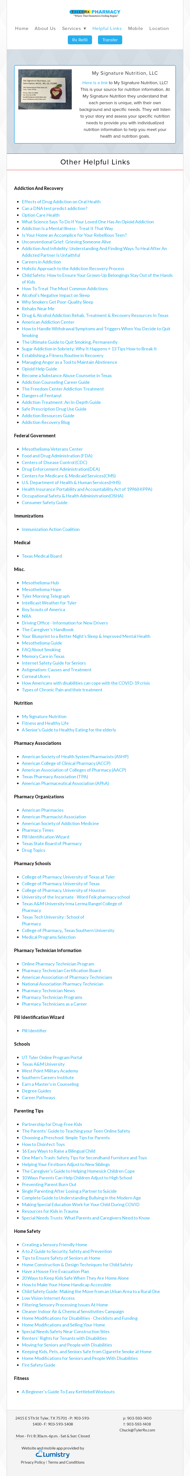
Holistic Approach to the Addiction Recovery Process (73, 268)
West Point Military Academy (50, 1070)
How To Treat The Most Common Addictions (65, 288)
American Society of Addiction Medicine (60, 823)
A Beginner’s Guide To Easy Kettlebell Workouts (68, 1391)
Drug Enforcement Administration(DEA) (61, 469)
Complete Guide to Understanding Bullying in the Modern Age (81, 1197)
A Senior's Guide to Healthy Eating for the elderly (69, 729)
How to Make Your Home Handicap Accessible (66, 1284)
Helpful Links (107, 28)
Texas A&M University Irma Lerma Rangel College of (72, 903)
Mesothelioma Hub (40, 582)
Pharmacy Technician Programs (52, 997)
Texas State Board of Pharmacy (52, 843)
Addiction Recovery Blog (46, 422)
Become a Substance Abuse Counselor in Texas (67, 375)
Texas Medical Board (42, 556)
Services (74, 28)
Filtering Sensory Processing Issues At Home (65, 1304)
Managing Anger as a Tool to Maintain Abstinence (69, 362)
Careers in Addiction (41, 261)
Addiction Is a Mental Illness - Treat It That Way (67, 228)
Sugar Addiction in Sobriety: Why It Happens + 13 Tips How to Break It (89, 348)
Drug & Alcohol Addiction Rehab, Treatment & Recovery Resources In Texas (95, 315)
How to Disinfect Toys (43, 1144)
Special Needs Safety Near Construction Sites (66, 1331)
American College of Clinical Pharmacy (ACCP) (66, 763)
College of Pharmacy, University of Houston (64, 890)
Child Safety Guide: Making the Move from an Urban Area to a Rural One (91, 1291)
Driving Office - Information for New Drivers (65, 622)
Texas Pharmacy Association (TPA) (55, 776)
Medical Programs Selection (49, 937)
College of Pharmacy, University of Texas (61, 883)
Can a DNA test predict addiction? (54, 208)
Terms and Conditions (66, 1462)
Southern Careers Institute (48, 1077)
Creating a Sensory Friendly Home (54, 1244)
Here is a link (95, 82)
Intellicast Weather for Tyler (49, 602)
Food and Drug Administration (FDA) (57, 455)
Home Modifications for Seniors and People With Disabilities (80, 1358)
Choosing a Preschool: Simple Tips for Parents (66, 1137)
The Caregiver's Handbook (48, 629)
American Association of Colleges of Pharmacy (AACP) (74, 770)
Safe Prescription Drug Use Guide (54, 409)
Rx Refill (80, 40)
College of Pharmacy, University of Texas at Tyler (68, 877)
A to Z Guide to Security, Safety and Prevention (67, 1251)
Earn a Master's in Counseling (50, 1084)
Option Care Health (41, 215)
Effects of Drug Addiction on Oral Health (61, 201)
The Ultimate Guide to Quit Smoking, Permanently (70, 342)
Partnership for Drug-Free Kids (52, 1124)
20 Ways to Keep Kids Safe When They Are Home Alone (75, 1278)
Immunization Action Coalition (51, 529)
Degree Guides (36, 1090)
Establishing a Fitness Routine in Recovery (62, 355)
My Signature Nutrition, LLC (125, 73)
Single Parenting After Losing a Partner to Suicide (69, 1191)
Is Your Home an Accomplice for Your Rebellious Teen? (74, 235)
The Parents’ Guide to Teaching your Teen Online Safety (76, 1131)
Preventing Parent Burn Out (49, 1184)
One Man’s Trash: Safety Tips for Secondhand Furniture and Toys (84, 1157)
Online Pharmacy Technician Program (58, 963)
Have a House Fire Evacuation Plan (55, 1271)
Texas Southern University (89, 930)
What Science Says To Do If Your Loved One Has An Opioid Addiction (88, 221)
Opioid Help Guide (39, 368)
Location (159, 28)
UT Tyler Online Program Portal (52, 1057)
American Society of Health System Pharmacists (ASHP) (75, 756)
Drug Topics (33, 850)
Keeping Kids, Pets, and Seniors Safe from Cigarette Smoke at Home (87, 1351)
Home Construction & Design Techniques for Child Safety (77, 1264)
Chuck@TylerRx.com (137, 1429)
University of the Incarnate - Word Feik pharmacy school (76, 897)
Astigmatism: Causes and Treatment (57, 669)
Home (22, 28)
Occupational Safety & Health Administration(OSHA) (72, 495)
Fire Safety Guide (38, 1365)
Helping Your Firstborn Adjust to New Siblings (66, 1164)
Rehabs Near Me (38, 308)
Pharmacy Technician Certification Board (61, 970)
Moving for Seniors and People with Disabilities (67, 1344)
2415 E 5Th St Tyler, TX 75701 (41, 1418)
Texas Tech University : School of (53, 917)
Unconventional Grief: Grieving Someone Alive (66, 241)
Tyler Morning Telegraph (46, 596)
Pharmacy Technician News (48, 990)
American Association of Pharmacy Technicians (67, 977)
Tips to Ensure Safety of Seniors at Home (61, 1258)
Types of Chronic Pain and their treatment (62, 689)
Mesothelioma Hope (41, 589)
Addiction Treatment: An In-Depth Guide (61, 402)
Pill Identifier (34, 1030)
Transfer (110, 40)
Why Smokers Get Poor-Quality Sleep (57, 302)
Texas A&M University (43, 1064)
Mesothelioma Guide (42, 643)
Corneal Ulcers (36, 676)
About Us (45, 28)
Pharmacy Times (38, 830)
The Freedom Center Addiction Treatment (63, 388)
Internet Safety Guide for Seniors (54, 663)
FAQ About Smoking (41, 649)
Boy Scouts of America (43, 609)
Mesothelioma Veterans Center (52, 449)
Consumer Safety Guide (45, 502)
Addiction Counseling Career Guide (56, 382)
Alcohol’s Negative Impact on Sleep (56, 295)
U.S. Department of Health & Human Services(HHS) (71, 482)
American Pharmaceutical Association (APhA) (65, 783)
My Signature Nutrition (44, 716)
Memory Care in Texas (43, 656)
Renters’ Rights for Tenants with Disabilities (64, 1338)
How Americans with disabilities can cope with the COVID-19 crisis (86, 683)
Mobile (135, 28)
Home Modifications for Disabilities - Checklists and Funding (80, 1318)
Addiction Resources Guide (48, 415)
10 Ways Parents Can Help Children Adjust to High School (77, 1177)
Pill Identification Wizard (45, 836)
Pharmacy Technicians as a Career (54, 1004)
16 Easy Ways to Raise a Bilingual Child (58, 1151)
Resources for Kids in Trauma (50, 1211)
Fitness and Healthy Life (45, 723)
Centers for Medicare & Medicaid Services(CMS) (69, 475)
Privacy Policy (33, 1462)
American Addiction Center (48, 322)
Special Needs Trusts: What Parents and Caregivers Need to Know (86, 1217)
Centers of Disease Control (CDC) (54, 462)
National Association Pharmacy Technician (62, 983)
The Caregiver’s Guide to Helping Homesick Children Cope (78, 1171)
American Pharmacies (43, 810)
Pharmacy (31, 910)
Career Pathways (38, 1097)
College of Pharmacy (42, 930)
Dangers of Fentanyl (41, 395)
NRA (26, 616)
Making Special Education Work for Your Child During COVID (81, 1204)
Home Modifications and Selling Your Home (63, 1324)
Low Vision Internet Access (48, 1298)
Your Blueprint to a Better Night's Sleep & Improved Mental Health (86, 636)
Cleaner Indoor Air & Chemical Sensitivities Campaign (73, 1311)
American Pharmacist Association (54, 816)
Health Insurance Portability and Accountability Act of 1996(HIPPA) (87, 489)
